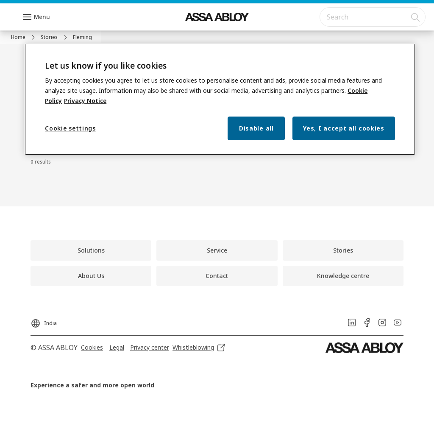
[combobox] (373, 17)
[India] (44, 320)
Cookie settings (70, 128)
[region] (220, 99)
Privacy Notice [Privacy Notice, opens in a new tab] (85, 101)
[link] (24, 37)
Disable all (256, 128)
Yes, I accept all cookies (343, 128)
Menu (42, 17)
